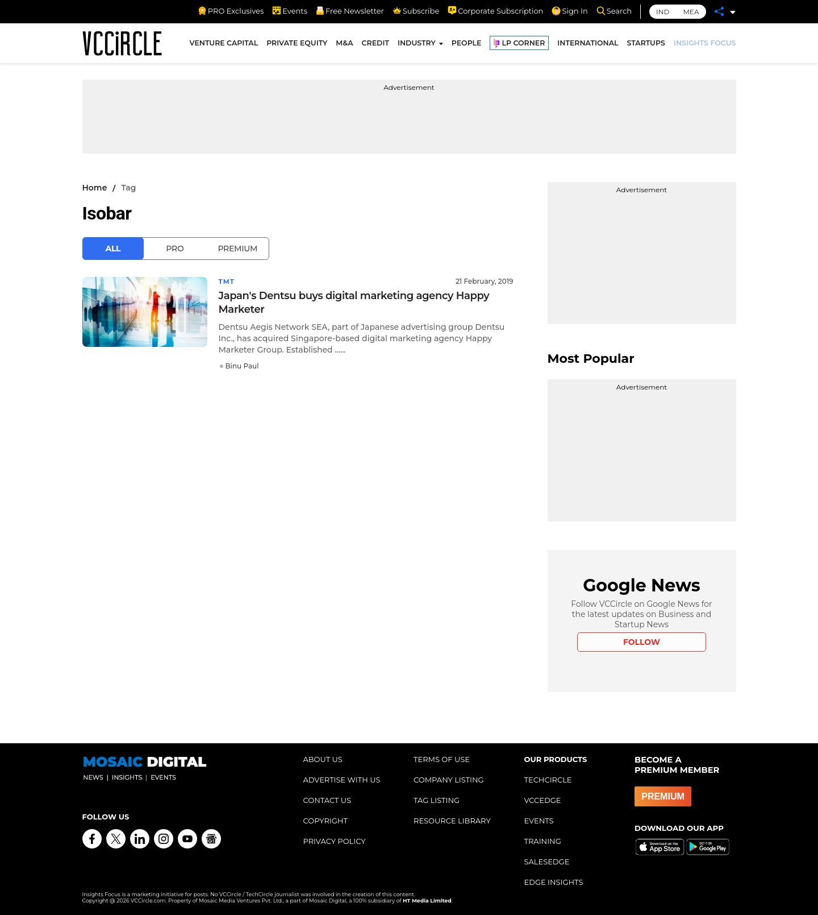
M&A (344, 44)
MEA (691, 11)
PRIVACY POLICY (334, 841)
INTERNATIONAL (587, 44)
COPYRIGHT (325, 820)
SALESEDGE (547, 861)
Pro (174, 248)
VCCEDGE (542, 800)
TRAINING (542, 841)
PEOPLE (467, 44)
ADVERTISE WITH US (342, 779)
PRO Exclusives (231, 10)
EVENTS (539, 820)
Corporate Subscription (495, 10)
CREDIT (375, 44)
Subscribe (416, 10)
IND (662, 11)
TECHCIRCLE (548, 779)
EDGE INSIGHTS (553, 882)
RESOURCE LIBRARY (452, 820)
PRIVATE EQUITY (296, 44)
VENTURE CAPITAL (224, 44)
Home (94, 188)
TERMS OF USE (442, 759)
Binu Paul (242, 366)
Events (289, 10)
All (113, 248)
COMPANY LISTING (449, 779)
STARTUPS (646, 44)
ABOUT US (323, 759)
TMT (227, 281)
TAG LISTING (437, 800)
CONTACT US (327, 800)
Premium (237, 248)
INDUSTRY (417, 44)
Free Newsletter (350, 10)
